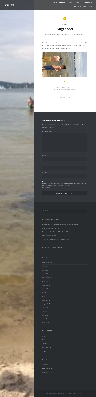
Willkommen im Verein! (83, 6)
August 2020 (46, 281)
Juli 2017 (45, 307)
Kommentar (47, 131)
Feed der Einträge (47, 368)
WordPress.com (79, 393)
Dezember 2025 (47, 262)
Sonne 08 (9, 4)
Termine (44, 343)
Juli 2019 (45, 289)
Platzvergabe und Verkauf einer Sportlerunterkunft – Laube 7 (60, 224)
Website (45, 172)
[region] (64, 64)
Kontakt (78, 3)
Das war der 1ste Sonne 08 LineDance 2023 (55, 232)
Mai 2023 (45, 270)
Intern (69, 3)
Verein (62, 3)
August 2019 (46, 285)
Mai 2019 (45, 292)
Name (44, 155)
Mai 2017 (45, 315)
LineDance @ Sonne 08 (49, 235)
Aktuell (65, 24)
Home (55, 3)
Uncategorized (46, 347)
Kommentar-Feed (47, 372)
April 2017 (45, 319)
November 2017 (47, 300)
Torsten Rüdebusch (64, 34)
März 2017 (45, 322)
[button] (45, 64)
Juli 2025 (45, 266)
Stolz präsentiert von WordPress (55, 393)
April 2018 (45, 296)
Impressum (88, 3)
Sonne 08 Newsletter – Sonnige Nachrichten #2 (56, 239)
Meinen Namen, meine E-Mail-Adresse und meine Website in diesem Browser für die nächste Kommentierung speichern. (64, 185)
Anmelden (45, 364)
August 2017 (46, 304)
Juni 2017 (45, 311)
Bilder (44, 340)
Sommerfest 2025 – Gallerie (50, 228)
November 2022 (47, 277)
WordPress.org (46, 376)
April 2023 (45, 274)
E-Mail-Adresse (48, 164)
